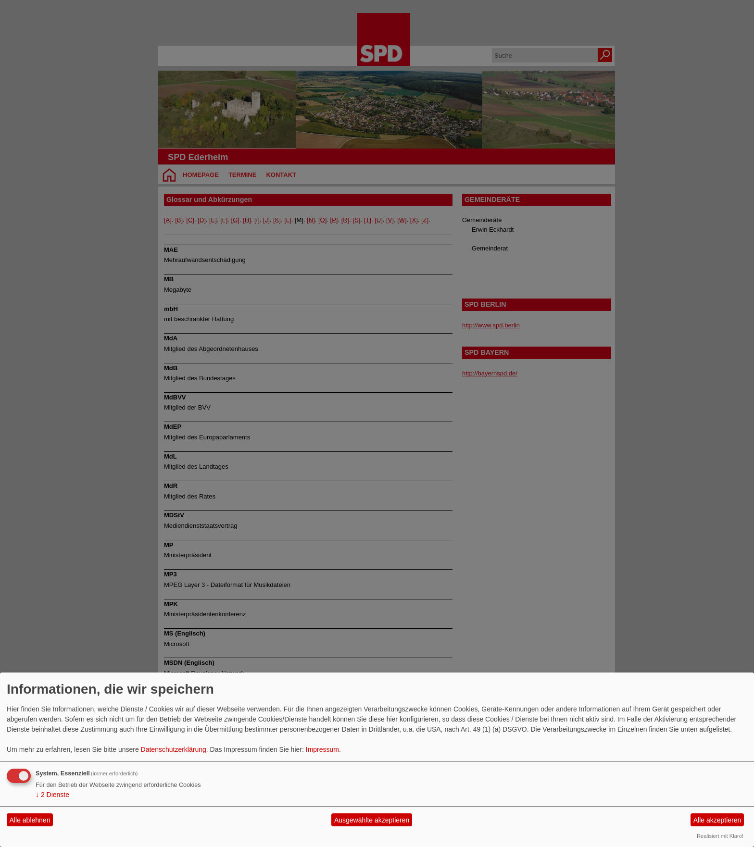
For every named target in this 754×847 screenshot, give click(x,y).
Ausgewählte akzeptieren (371, 820)
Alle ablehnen (30, 820)
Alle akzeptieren (717, 820)
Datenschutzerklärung (173, 749)
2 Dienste (52, 794)
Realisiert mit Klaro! (720, 836)
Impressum (322, 749)
